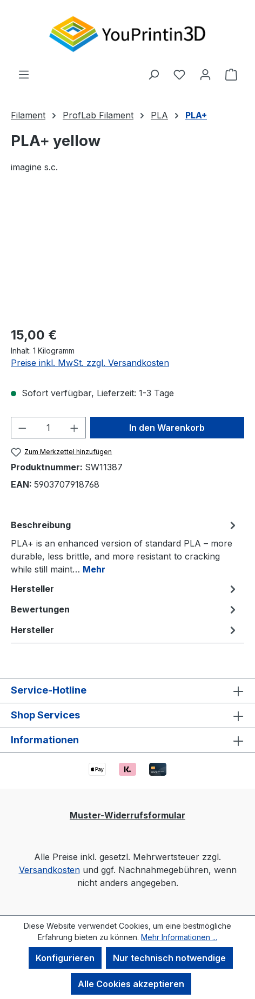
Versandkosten (49, 869)
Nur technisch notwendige (169, 958)
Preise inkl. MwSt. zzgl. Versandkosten (90, 362)
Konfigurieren (65, 958)
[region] (127, 256)
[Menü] (24, 74)
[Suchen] (153, 74)
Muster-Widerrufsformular (127, 815)
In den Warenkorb (167, 427)
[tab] (125, 546)
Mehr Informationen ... (179, 937)
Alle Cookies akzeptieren (131, 983)
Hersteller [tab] (125, 588)
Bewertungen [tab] (125, 609)
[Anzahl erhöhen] (74, 427)
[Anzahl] (48, 427)
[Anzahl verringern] (22, 427)
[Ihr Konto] (205, 74)
